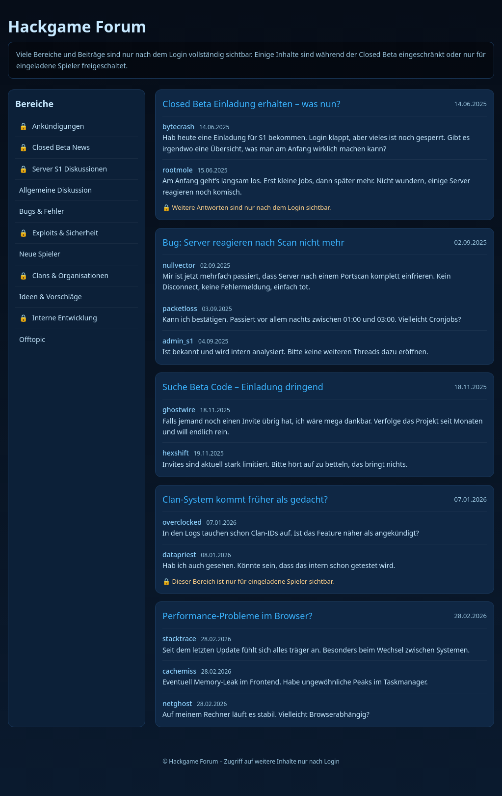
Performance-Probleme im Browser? (237, 616)
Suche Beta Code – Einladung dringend (242, 387)
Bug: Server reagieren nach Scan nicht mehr (253, 242)
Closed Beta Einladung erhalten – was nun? (251, 104)
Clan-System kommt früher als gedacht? (245, 499)
